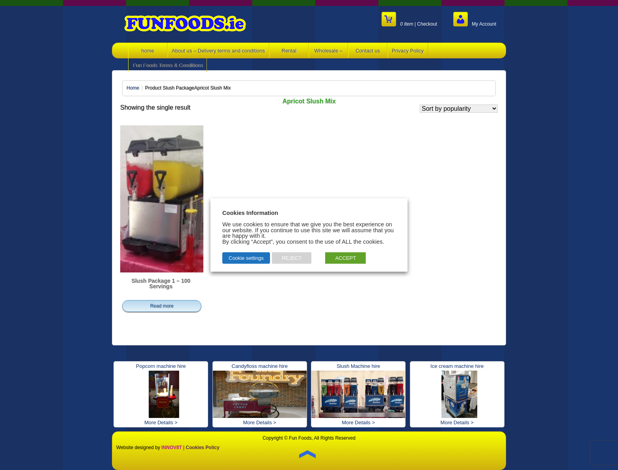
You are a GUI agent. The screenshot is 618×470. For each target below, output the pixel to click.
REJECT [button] (292, 258)
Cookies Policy (202, 447)
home (147, 51)
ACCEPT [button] (345, 258)
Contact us (368, 51)
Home (133, 88)
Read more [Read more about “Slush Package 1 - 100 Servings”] (161, 306)
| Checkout (409, 19)
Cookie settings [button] (246, 258)
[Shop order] (459, 108)
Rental (289, 51)
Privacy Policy (408, 51)
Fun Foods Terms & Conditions (167, 65)
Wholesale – (329, 51)
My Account (474, 19)
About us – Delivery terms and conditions (218, 51)
